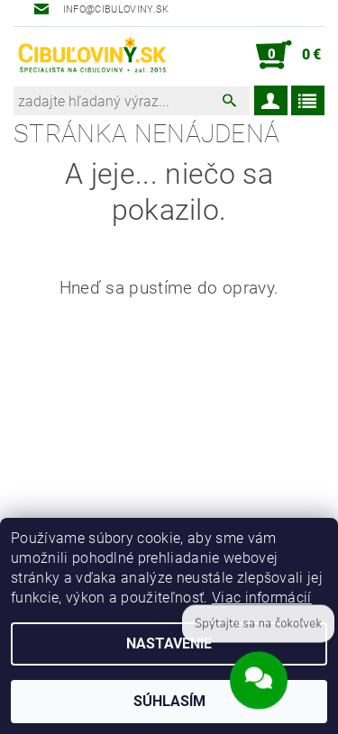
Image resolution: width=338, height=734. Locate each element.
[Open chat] (259, 682)
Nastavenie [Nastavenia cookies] (169, 643)
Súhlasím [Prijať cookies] (169, 701)
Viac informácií (262, 597)
